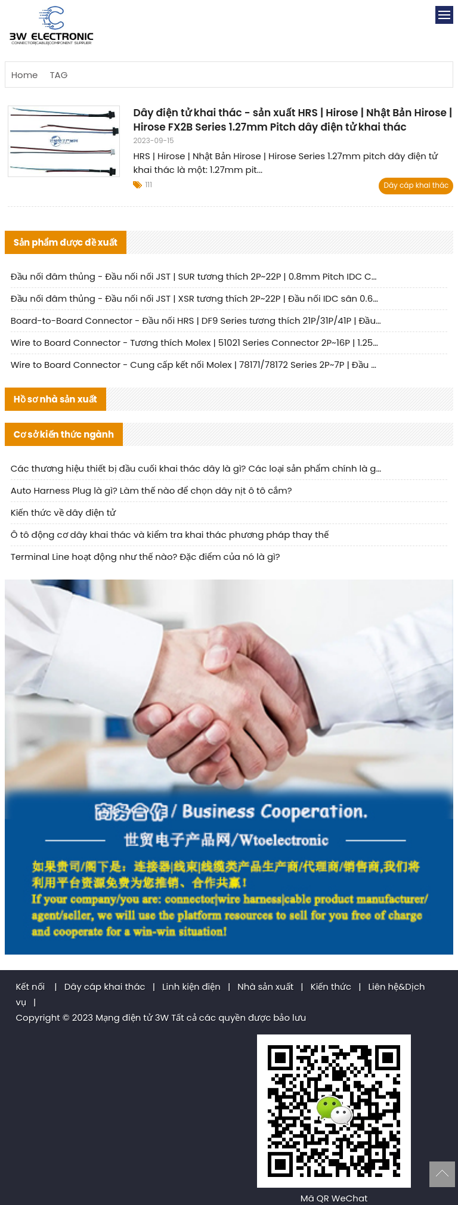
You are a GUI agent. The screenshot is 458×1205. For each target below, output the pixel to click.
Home (24, 75)
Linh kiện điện (191, 986)
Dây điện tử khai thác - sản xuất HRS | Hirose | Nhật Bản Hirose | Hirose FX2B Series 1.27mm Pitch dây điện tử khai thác (292, 120)
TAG (58, 75)
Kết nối (30, 986)
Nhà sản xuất (265, 986)
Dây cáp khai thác (415, 185)
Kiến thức (331, 986)
